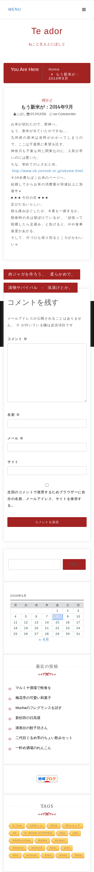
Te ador (47, 31)
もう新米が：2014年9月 (47, 107)
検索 (74, 564)
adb (75, 833)
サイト (13, 462)
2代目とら (36, 825)
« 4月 (44, 639)
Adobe (43, 840)
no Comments (62, 114)
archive (32, 855)
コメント (17, 339)
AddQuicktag (22, 840)
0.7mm (17, 825)
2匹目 (54, 825)
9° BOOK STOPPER (38, 833)
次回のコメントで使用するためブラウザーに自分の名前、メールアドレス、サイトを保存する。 (46, 498)
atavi (48, 855)
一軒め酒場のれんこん (33, 748)
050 (62, 833)
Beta (78, 855)
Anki (53, 848)
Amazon (18, 848)
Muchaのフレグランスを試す (38, 708)
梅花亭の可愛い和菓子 (33, 698)
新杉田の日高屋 (27, 718)
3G (15, 833)
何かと (47, 100)
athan (63, 855)
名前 (13, 415)
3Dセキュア (73, 825)
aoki (67, 848)
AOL (16, 855)
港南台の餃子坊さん (31, 728)
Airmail (60, 840)
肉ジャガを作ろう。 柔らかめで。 (41, 274)
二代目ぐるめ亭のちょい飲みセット (44, 738)
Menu (14, 9)
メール (15, 438)
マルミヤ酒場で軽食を (33, 688)
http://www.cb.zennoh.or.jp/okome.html (47, 171)
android (37, 848)
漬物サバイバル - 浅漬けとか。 (40, 288)
